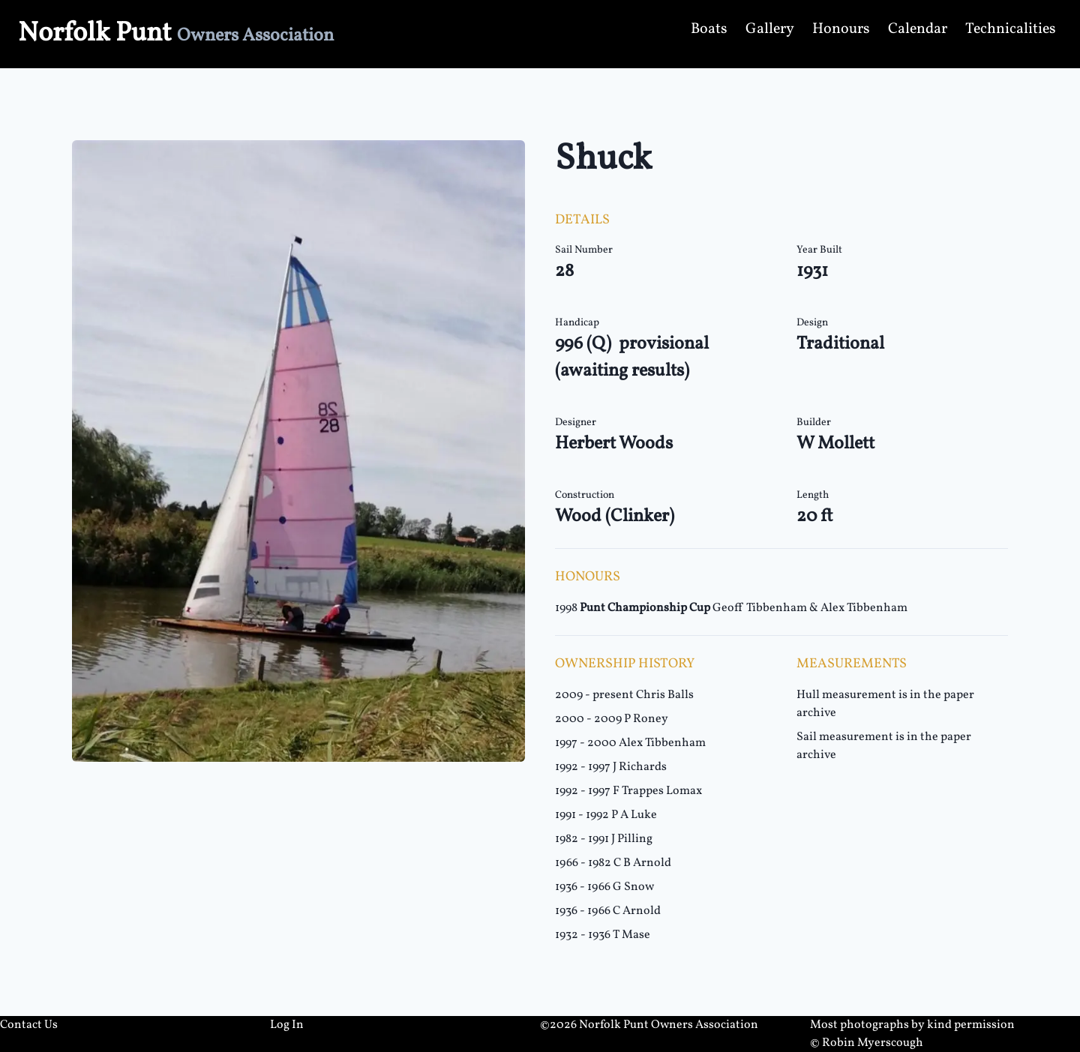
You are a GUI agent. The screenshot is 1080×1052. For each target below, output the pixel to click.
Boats (709, 29)
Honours (841, 29)
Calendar (917, 29)
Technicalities (1010, 29)
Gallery (770, 29)
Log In (287, 1025)
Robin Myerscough (872, 1043)
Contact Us (29, 1025)
